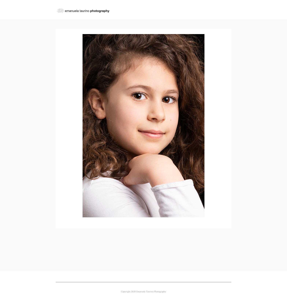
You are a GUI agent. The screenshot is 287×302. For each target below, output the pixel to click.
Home (128, 9)
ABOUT (186, 9)
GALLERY (144, 9)
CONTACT (203, 9)
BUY (218, 9)
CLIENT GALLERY (167, 9)
